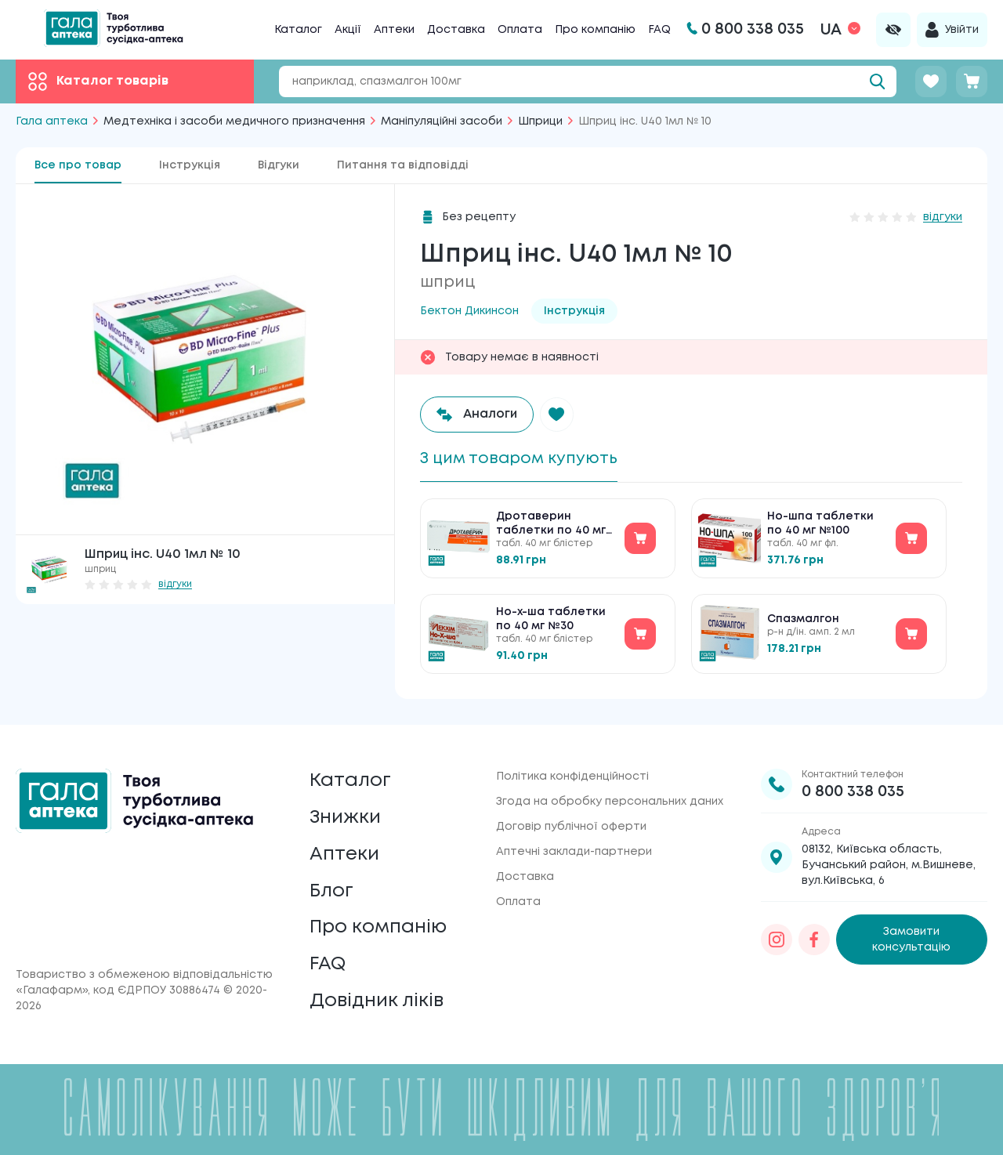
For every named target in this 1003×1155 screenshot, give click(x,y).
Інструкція (189, 165)
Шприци (540, 121)
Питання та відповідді (403, 165)
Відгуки (278, 165)
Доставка (456, 29)
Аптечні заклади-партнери (574, 851)
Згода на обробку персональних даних (609, 801)
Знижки (345, 817)
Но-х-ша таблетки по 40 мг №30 (551, 619)
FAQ (659, 29)
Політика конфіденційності (572, 775)
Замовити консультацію (911, 938)
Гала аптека (52, 121)
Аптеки (394, 29)
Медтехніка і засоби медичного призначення (234, 121)
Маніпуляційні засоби (441, 121)
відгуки (175, 584)
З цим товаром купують (518, 458)
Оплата (520, 29)
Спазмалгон (803, 619)
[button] (557, 414)
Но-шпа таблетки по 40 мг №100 (820, 523)
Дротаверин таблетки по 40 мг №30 (551, 525)
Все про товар (77, 165)
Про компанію (595, 29)
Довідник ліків (377, 1001)
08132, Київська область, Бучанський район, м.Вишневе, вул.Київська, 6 (889, 864)
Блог (331, 890)
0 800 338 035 (853, 791)
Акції (348, 29)
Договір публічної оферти (571, 826)
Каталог (298, 29)
